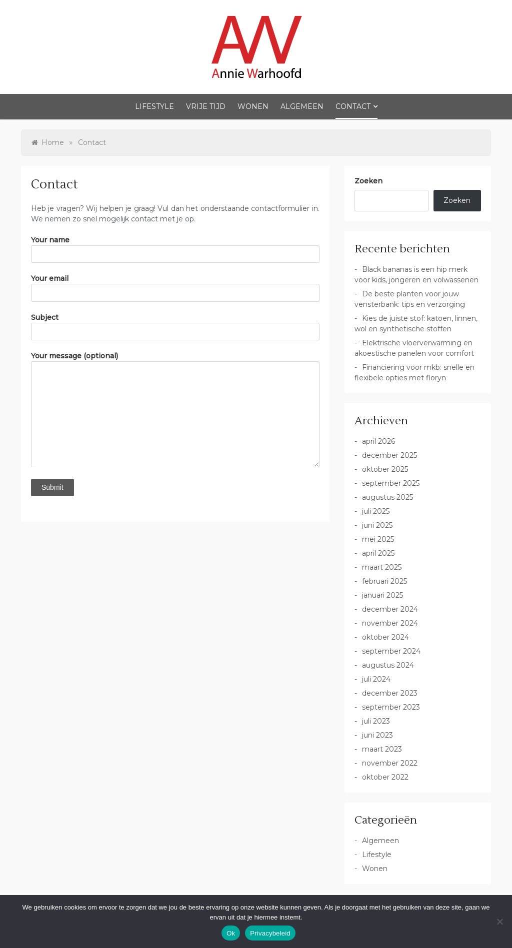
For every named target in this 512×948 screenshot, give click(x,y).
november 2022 (390, 763)
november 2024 (390, 623)
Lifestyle (154, 106)
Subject (175, 327)
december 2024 (390, 609)
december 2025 (389, 455)
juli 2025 (376, 511)
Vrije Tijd (206, 106)
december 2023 (390, 693)
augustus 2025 (387, 497)
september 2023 (391, 707)
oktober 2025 (385, 469)
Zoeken (368, 180)
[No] (499, 922)
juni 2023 (377, 735)
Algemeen (302, 106)
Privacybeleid (270, 933)
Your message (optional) (175, 409)
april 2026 (378, 441)
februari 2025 (384, 581)
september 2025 (391, 483)
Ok (230, 933)
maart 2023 (382, 749)
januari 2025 (382, 595)
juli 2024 (376, 679)
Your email (175, 288)
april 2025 (378, 553)
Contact (353, 106)
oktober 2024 (385, 637)
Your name (175, 249)
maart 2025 (382, 567)
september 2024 (391, 651)
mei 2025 (378, 539)
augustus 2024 (388, 665)
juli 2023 (376, 721)
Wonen (253, 106)
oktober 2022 (385, 777)
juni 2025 (377, 525)
